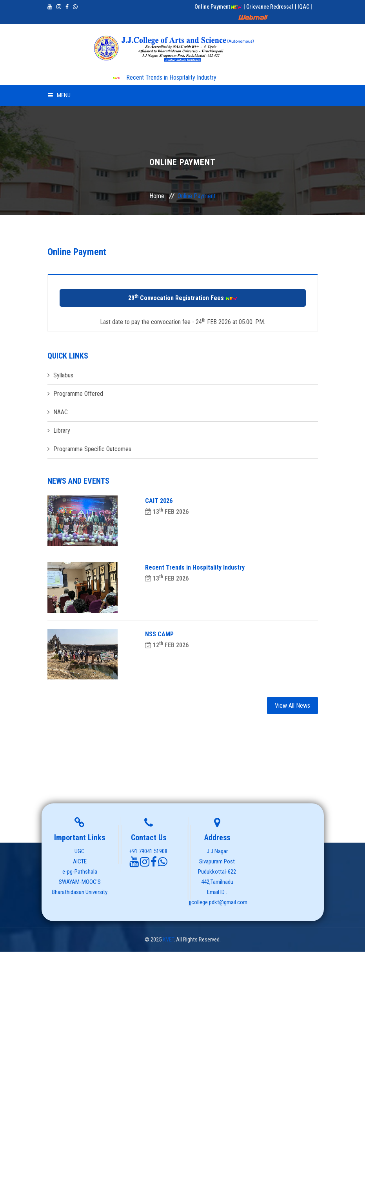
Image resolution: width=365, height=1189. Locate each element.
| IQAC (303, 7)
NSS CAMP (159, 634)
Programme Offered (78, 393)
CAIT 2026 (159, 500)
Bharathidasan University (79, 892)
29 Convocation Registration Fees (182, 297)
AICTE (80, 861)
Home (156, 196)
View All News (292, 705)
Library (61, 430)
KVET (168, 939)
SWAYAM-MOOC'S (80, 881)
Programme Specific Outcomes (92, 449)
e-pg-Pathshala (79, 871)
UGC (79, 851)
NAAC (60, 412)
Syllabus (63, 375)
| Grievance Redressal (268, 7)
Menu (59, 95)
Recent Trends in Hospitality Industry (164, 77)
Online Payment (218, 7)
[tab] (182, 279)
